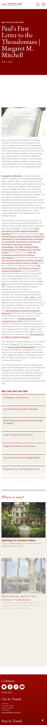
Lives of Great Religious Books (21, 347)
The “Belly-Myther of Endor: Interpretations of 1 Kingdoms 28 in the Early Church (21, 249)
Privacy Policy (7, 692)
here (4, 284)
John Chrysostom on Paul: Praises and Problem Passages (21, 231)
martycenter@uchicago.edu (11, 712)
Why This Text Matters (15, 391)
